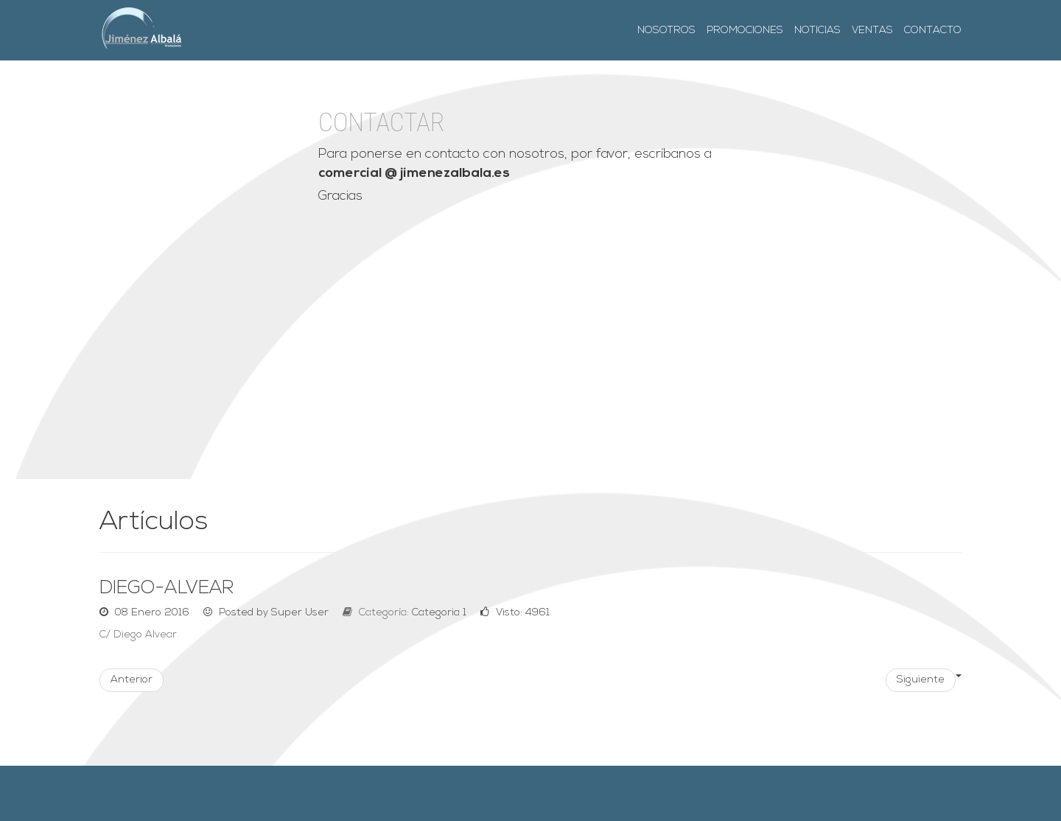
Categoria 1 (439, 612)
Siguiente (921, 679)
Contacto (933, 30)
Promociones (745, 30)
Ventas (872, 30)
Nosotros (666, 30)
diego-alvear (166, 588)
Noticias (817, 30)
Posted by (267, 612)
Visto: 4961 (515, 612)
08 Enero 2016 (145, 612)
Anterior (132, 679)
